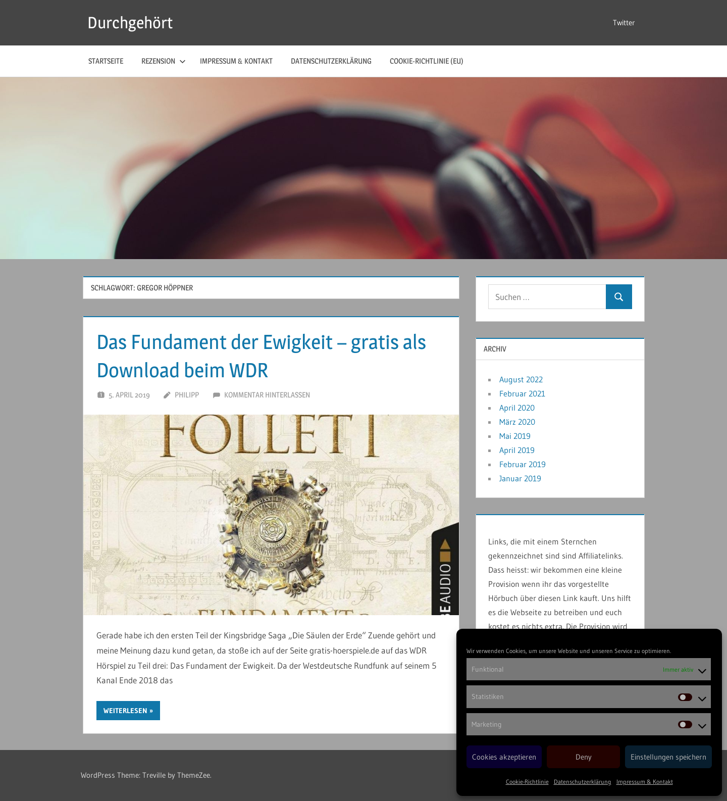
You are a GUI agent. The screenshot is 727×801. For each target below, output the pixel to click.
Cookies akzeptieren (504, 757)
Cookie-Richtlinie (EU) (426, 61)
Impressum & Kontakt (644, 781)
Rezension (163, 61)
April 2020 (517, 408)
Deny (584, 757)
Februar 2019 (522, 464)
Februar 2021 (522, 393)
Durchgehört (130, 22)
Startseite (105, 61)
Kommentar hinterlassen (267, 394)
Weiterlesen (125, 710)
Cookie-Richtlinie (527, 781)
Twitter (624, 22)
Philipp (187, 394)
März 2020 (517, 422)
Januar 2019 (520, 478)
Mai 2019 (515, 436)
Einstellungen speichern (668, 757)
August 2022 (521, 379)
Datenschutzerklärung (582, 781)
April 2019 (517, 450)
